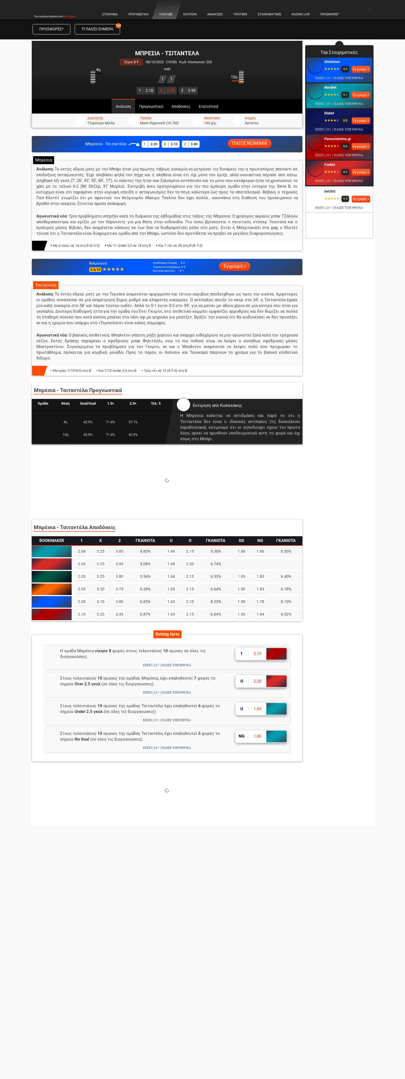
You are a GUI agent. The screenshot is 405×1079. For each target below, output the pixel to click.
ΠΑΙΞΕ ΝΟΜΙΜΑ (249, 143)
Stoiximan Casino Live (315, 961)
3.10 (100, 601)
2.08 (82, 551)
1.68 (171, 564)
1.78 (260, 601)
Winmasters (333, 217)
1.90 (241, 589)
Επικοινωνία (257, 1045)
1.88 (241, 551)
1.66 (171, 576)
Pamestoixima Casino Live (319, 987)
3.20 (100, 589)
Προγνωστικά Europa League (150, 952)
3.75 (119, 589)
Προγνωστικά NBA (141, 935)
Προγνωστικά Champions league (153, 943)
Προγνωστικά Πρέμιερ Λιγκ (149, 979)
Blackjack (305, 943)
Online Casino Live (312, 908)
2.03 (82, 564)
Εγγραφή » (234, 266)
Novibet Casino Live (313, 970)
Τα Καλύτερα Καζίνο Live (318, 926)
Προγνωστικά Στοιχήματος (62, 908)
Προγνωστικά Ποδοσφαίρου (149, 917)
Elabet (329, 113)
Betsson (330, 268)
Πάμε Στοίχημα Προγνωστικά (150, 908)
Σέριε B (131, 62)
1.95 (241, 576)
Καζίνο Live (307, 917)
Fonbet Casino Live (313, 996)
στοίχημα (69, 16)
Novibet (330, 87)
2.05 (82, 576)
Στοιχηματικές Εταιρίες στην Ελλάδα (243, 908)
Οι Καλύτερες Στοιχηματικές (237, 917)
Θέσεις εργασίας (225, 1045)
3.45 (119, 614)
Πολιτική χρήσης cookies (183, 1045)
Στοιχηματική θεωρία (58, 961)
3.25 (167, 90)
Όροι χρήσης (145, 1045)
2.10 (146, 90)
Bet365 (329, 191)
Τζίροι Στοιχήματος (56, 970)
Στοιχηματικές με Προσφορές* (238, 926)
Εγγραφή (338, 842)
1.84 (260, 614)
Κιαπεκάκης (231, 405)
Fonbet (329, 165)
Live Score (47, 952)
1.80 (260, 576)
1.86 (260, 551)
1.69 (171, 551)
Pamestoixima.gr (337, 139)
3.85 (119, 551)
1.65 (171, 589)
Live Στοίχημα (51, 943)
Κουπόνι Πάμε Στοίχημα (60, 917)
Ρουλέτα (304, 935)
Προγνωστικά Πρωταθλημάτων (66, 935)
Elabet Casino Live (312, 979)
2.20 (190, 564)
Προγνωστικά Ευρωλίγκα (147, 961)
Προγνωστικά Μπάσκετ (145, 926)
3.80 (119, 576)
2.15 (190, 551)
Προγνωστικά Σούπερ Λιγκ (148, 970)
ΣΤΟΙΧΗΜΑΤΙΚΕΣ (245, 896)
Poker (302, 952)
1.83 (260, 589)
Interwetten (333, 243)
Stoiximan (332, 62)
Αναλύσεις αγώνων (56, 926)
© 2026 (122, 1045)
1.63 (171, 601)
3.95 (188, 90)
